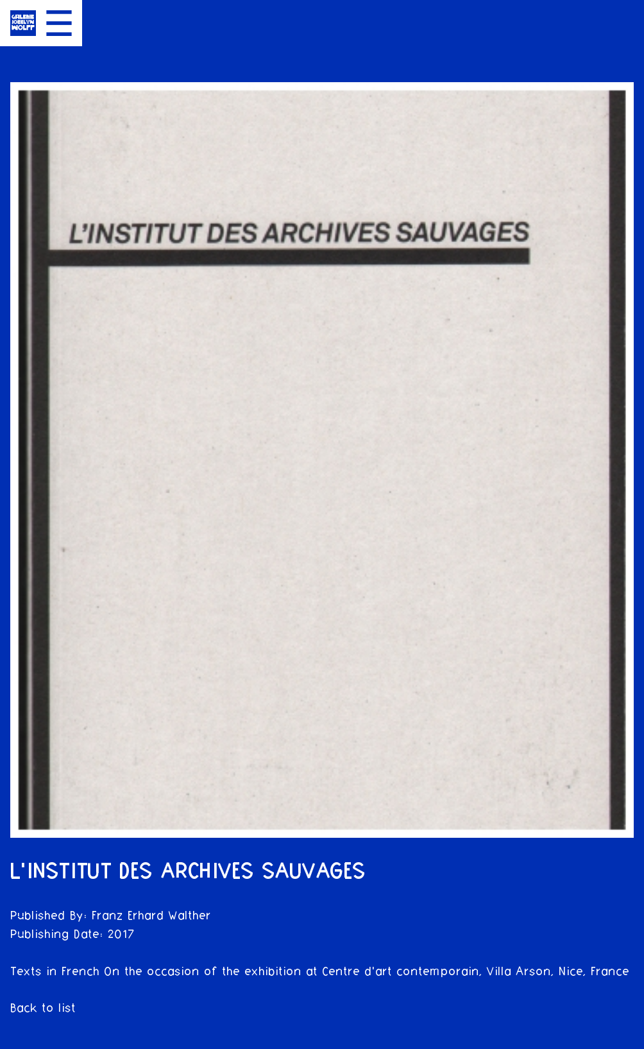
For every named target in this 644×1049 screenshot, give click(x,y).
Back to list (43, 1008)
